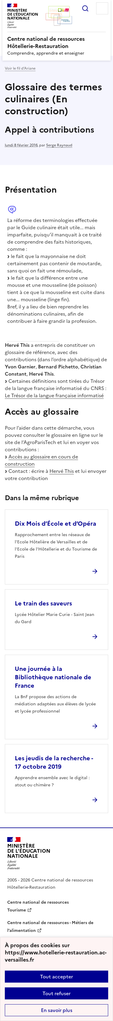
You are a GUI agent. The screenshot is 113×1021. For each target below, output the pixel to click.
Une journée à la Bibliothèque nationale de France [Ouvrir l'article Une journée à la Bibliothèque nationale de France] (53, 677)
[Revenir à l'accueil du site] (28, 853)
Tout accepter (56, 976)
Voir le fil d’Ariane (20, 68)
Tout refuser (56, 993)
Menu (102, 8)
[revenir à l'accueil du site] (56, 42)
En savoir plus (56, 1010)
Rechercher (85, 8)
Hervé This (61, 471)
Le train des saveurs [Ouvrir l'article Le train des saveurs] (43, 603)
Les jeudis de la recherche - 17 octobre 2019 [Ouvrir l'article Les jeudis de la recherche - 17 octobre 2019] (54, 762)
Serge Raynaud (59, 145)
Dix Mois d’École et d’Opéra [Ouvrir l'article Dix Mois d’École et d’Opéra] (55, 523)
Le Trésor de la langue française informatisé (54, 395)
